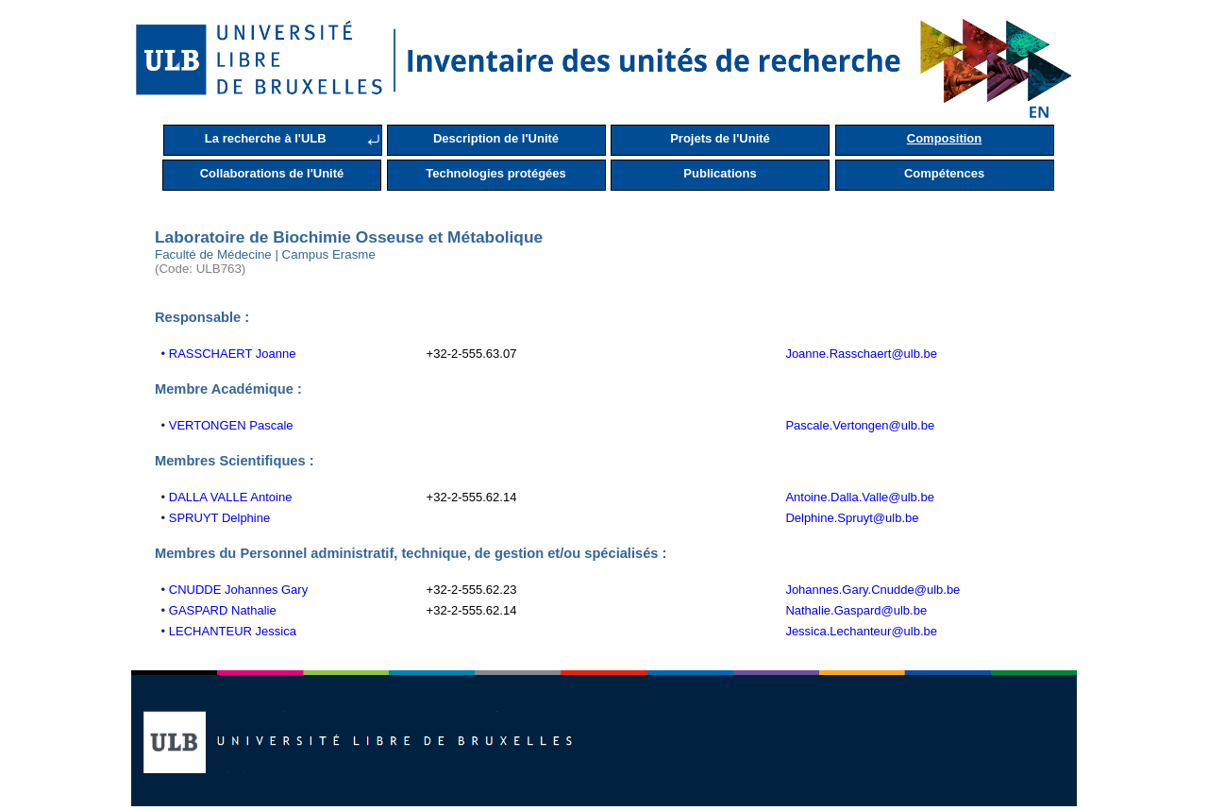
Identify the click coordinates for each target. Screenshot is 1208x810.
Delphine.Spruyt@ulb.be (851, 518)
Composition (944, 138)
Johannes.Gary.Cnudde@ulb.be (872, 589)
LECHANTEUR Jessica (232, 631)
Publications (719, 173)
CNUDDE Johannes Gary (238, 589)
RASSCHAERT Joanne (232, 353)
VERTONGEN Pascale (231, 425)
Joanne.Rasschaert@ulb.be (861, 353)
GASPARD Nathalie (223, 610)
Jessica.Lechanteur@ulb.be (861, 631)
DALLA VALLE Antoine (231, 497)
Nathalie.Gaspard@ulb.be (856, 610)
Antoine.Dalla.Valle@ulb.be (859, 497)
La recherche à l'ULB (266, 138)
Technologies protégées (496, 173)
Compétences (944, 173)
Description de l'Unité (496, 138)
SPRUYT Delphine (219, 518)
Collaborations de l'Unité (272, 173)
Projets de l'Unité (720, 138)
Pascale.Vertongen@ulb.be (859, 425)
